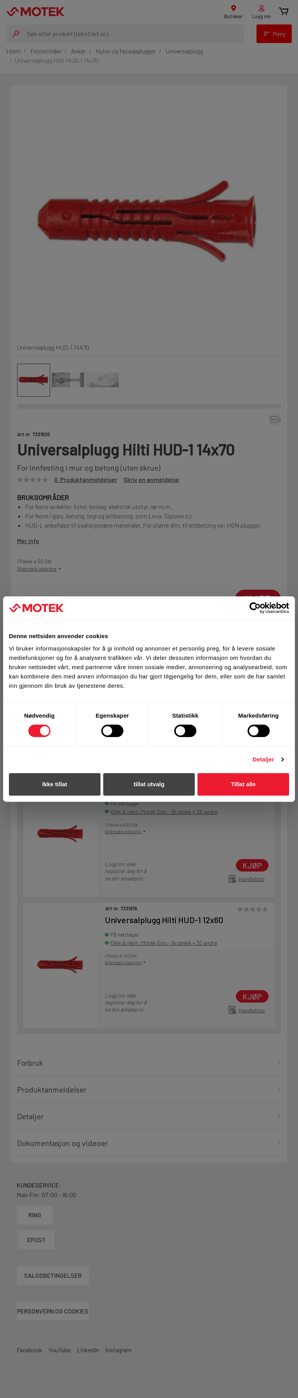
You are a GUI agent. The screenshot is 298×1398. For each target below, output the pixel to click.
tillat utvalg (148, 784)
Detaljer (263, 759)
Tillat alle (243, 784)
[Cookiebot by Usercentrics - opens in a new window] (255, 608)
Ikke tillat (54, 784)
